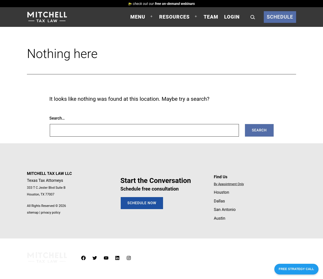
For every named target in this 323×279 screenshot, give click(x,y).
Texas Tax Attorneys (45, 180)
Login (232, 17)
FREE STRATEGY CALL (296, 269)
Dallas (219, 201)
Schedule (280, 17)
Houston (221, 192)
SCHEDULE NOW (141, 203)
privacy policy (50, 213)
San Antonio (225, 209)
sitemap (33, 213)
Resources (174, 17)
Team (211, 17)
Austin (219, 218)
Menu (137, 17)
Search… (57, 118)
